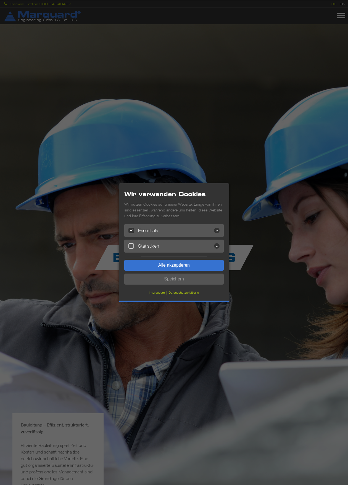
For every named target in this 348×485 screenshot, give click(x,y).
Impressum (157, 292)
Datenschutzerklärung (183, 292)
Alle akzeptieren (174, 265)
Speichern (174, 279)
